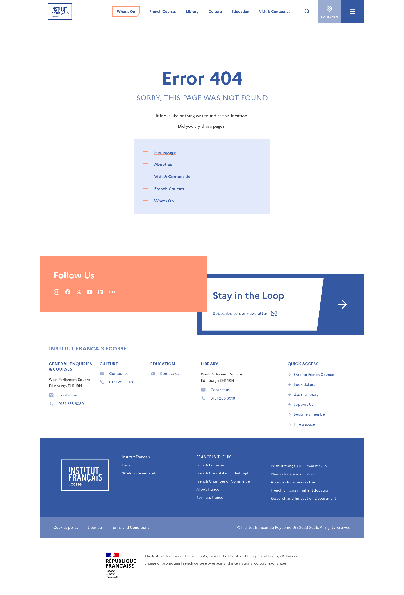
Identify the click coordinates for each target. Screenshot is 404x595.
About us (163, 164)
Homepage (165, 152)
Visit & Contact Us (172, 177)
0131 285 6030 (71, 403)
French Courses (169, 189)
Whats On (164, 201)
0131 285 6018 (223, 398)
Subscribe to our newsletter (244, 313)
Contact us (68, 395)
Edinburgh (329, 10)
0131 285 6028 (121, 382)
